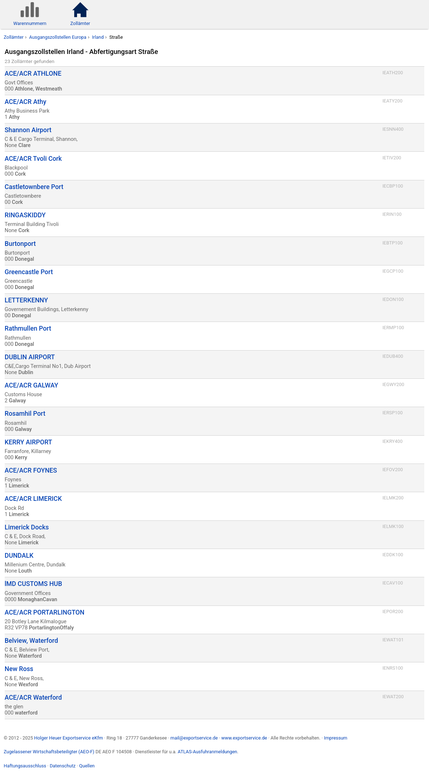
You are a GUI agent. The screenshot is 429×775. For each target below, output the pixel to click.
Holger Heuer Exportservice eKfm (68, 738)
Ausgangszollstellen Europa (57, 37)
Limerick (19, 486)
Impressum (335, 738)
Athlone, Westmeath (38, 89)
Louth (25, 571)
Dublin (25, 372)
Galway (17, 401)
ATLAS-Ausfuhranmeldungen (207, 751)
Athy (14, 117)
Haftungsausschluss (25, 765)
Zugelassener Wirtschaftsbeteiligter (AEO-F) (49, 751)
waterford (26, 713)
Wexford (28, 685)
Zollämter (14, 37)
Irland (97, 37)
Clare (24, 145)
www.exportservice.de (244, 738)
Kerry (21, 457)
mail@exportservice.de (194, 738)
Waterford (30, 656)
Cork (20, 174)
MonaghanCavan (37, 599)
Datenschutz (63, 765)
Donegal (24, 259)
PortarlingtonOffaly (51, 628)
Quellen (87, 765)
